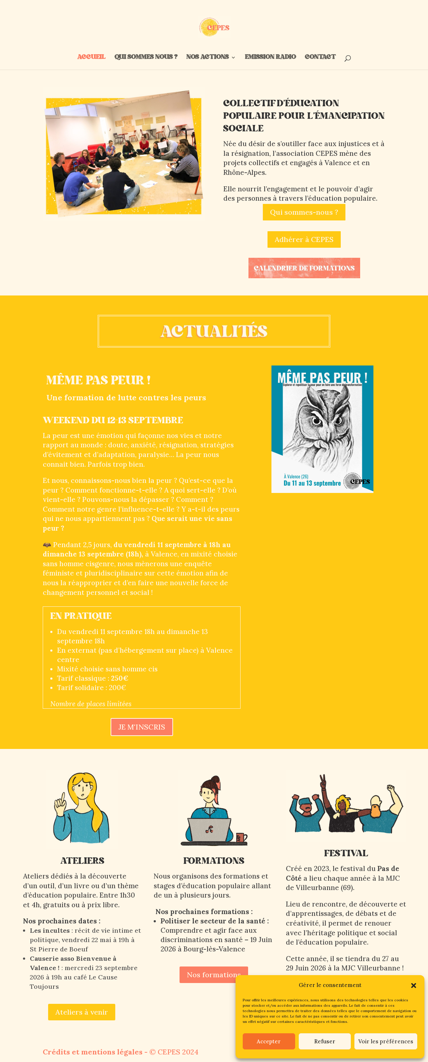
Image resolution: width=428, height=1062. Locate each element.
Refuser (324, 1041)
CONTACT (320, 58)
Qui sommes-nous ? (304, 212)
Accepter (269, 1041)
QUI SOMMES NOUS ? (146, 58)
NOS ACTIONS (207, 58)
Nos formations (214, 974)
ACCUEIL (91, 58)
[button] (413, 985)
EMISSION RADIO (270, 58)
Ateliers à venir (81, 1011)
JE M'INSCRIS (141, 726)
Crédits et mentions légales (93, 1051)
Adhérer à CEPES (304, 239)
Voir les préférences (385, 1041)
